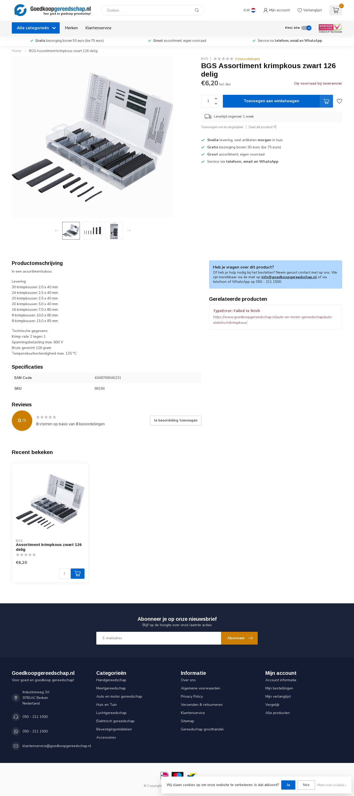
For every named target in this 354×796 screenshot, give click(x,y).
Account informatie (280, 680)
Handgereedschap (111, 680)
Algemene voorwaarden (200, 688)
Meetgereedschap (111, 688)
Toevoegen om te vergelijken (222, 127)
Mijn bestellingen (279, 688)
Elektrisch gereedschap (115, 721)
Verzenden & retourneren (202, 704)
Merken (71, 27)
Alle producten (277, 712)
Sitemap (187, 721)
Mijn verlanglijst (278, 696)
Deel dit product (263, 127)
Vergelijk (272, 704)
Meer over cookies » (331, 785)
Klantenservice (98, 27)
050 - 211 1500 (35, 716)
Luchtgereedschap (111, 712)
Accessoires (106, 737)
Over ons (188, 680)
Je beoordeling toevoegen (175, 420)
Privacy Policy (192, 696)
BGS (204, 58)
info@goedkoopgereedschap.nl (289, 277)
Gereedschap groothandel (202, 729)
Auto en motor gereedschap (119, 696)
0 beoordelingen (247, 59)
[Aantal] (64, 573)
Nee (306, 784)
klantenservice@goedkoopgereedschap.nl (57, 745)
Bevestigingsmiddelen (114, 729)
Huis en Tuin (106, 704)
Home (16, 51)
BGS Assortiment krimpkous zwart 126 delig (63, 51)
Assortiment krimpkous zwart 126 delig (49, 546)
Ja (288, 784)
